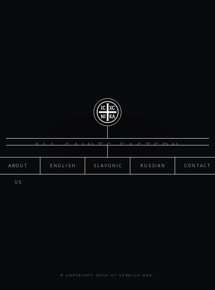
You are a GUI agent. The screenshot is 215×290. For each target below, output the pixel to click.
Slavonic (108, 163)
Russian (153, 163)
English (63, 163)
